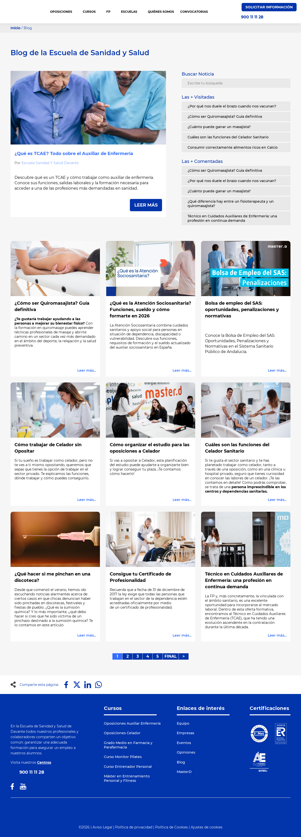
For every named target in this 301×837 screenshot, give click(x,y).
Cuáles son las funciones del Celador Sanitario (228, 137)
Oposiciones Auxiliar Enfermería (132, 723)
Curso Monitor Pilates (123, 757)
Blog (181, 762)
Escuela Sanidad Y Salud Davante (50, 163)
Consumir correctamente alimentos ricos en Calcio (233, 147)
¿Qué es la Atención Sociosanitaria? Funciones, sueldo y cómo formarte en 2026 (150, 310)
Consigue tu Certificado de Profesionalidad (140, 577)
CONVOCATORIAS (194, 11)
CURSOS (91, 11)
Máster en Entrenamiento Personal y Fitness (127, 778)
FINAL (170, 656)
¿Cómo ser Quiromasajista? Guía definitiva (225, 116)
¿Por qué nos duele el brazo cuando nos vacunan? (232, 106)
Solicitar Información (269, 7)
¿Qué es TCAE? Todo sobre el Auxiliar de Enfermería (73, 153)
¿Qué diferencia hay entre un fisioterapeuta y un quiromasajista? (231, 203)
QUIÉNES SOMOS (161, 11)
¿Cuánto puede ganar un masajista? (219, 127)
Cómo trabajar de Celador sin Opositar (48, 448)
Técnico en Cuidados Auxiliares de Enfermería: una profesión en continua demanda (232, 218)
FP (110, 11)
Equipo (183, 723)
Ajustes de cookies (206, 827)
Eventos (184, 743)
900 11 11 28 (252, 17)
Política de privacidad (133, 827)
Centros (44, 762)
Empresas (185, 733)
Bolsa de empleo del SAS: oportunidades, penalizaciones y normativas (242, 310)
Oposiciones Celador (122, 733)
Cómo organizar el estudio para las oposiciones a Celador (150, 448)
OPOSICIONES (63, 11)
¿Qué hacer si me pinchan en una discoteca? (52, 577)
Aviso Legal (102, 827)
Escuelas (131, 11)
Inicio (15, 28)
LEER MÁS (146, 205)
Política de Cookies (171, 827)
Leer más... (86, 370)
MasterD (184, 772)
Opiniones (186, 752)
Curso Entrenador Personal (128, 766)
